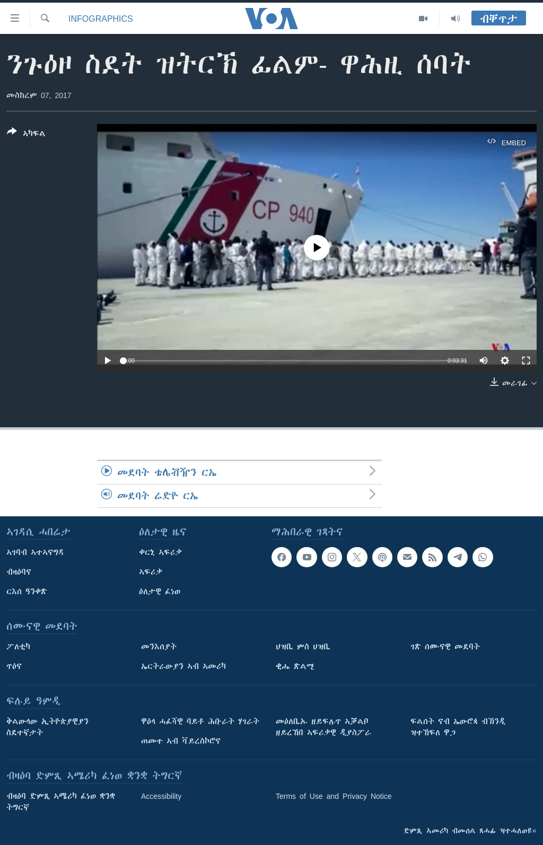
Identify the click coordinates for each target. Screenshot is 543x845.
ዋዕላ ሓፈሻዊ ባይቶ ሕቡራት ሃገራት (200, 721)
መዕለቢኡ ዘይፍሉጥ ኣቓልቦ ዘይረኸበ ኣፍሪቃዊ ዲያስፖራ (323, 727)
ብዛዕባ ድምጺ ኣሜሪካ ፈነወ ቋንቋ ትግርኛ (60, 801)
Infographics (100, 18)
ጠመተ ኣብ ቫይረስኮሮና (181, 741)
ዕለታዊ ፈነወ (159, 591)
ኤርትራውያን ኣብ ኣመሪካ (183, 666)
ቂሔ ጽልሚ (295, 666)
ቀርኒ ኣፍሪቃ (160, 552)
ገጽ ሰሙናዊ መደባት (445, 647)
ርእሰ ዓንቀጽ (26, 591)
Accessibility (161, 796)
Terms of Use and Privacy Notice (334, 796)
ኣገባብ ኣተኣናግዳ (35, 552)
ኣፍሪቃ (150, 572)
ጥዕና (14, 666)
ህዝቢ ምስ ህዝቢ (303, 647)
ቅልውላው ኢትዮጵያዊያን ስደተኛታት (47, 727)
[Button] (26, 134)
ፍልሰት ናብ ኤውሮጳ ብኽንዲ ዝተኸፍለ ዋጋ (457, 727)
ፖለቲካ (18, 647)
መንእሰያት (159, 647)
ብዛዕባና (18, 572)
